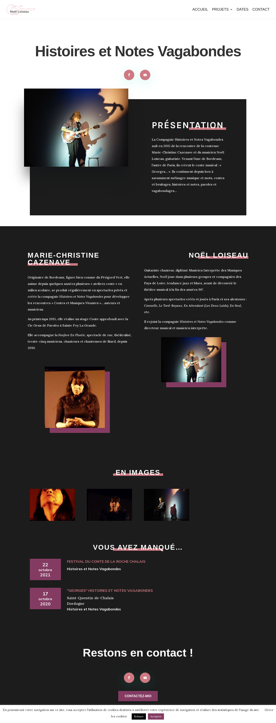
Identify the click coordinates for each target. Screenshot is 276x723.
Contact (261, 9)
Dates (243, 9)
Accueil (200, 9)
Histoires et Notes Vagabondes (94, 569)
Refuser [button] (139, 716)
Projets (220, 9)
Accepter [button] (156, 716)
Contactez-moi (138, 696)
